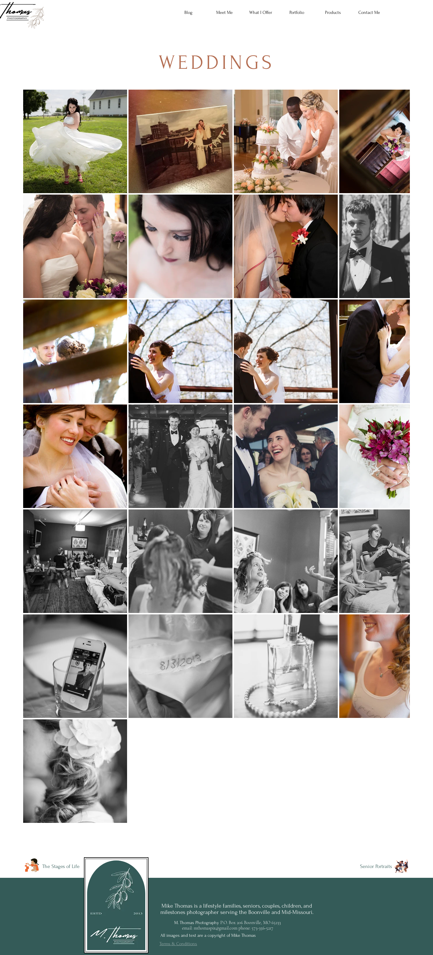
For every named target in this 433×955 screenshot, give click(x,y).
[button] (261, 12)
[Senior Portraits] (372, 866)
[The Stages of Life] (61, 866)
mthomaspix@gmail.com (215, 928)
